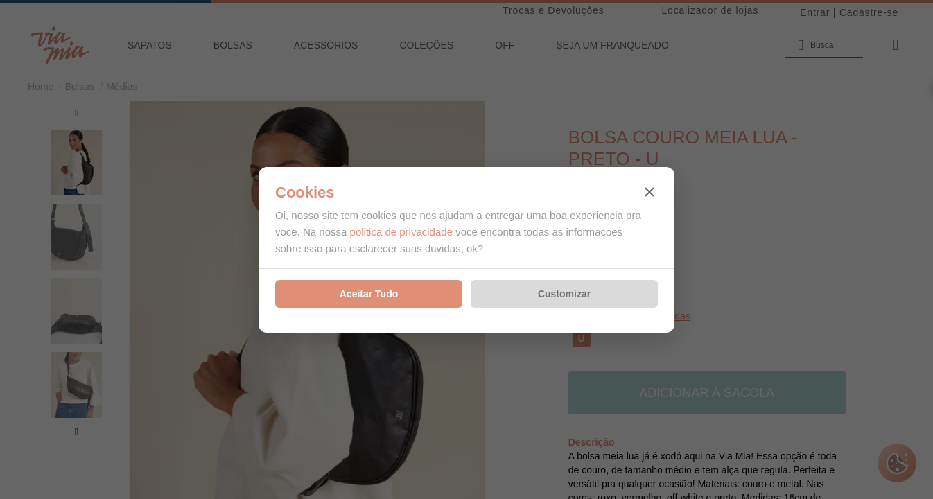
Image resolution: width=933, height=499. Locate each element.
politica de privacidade (401, 232)
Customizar (564, 293)
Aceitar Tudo (369, 293)
